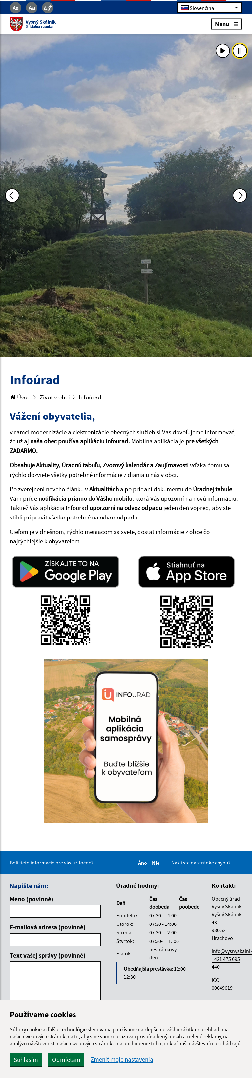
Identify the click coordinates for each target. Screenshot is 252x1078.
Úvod (20, 397)
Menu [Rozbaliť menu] (226, 24)
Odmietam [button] (66, 1060)
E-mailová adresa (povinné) (48, 927)
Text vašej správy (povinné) (48, 955)
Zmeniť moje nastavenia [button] (122, 1059)
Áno (143, 863)
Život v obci (55, 397)
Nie (156, 863)
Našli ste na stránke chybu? (201, 862)
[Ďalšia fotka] (240, 195)
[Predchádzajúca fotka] (12, 195)
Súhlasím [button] (26, 1060)
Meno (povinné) (31, 899)
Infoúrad (90, 397)
